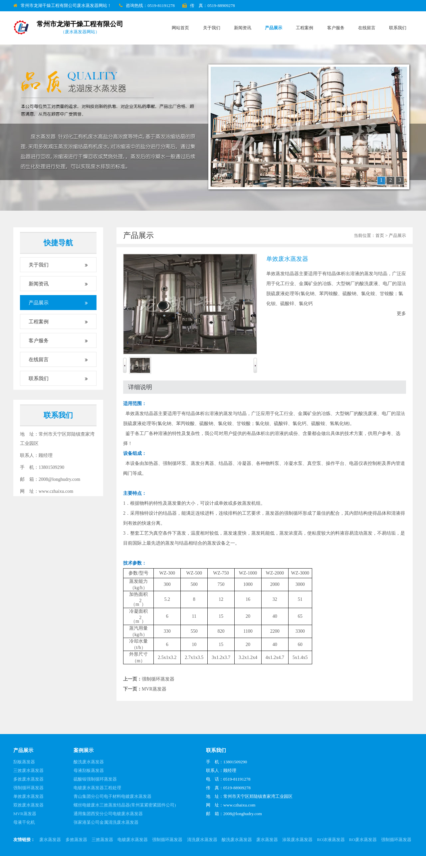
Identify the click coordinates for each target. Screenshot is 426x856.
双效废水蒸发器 (28, 804)
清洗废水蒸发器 (202, 839)
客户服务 (335, 27)
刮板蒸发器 (24, 761)
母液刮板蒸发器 (89, 770)
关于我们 (211, 27)
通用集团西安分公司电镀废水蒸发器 (108, 813)
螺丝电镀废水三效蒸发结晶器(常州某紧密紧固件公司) (125, 804)
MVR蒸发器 (154, 689)
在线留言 (366, 27)
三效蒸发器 (102, 839)
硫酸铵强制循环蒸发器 (95, 779)
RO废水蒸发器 (363, 839)
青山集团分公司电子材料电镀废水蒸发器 (112, 796)
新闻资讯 (242, 27)
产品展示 (273, 27)
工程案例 (304, 27)
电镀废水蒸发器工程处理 (97, 787)
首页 (379, 235)
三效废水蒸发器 (28, 770)
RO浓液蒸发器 (331, 839)
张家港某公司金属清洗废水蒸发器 (106, 822)
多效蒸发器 (76, 839)
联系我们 (397, 27)
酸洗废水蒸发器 (89, 761)
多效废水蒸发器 (28, 779)
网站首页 (180, 27)
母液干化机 (24, 822)
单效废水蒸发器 (28, 796)
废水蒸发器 (50, 839)
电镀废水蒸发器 (132, 839)
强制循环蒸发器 (158, 679)
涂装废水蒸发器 (297, 839)
